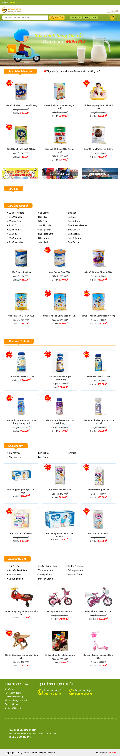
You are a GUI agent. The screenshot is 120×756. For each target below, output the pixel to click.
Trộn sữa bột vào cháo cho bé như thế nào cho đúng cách (73, 71)
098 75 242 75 (52, 693)
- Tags (6, 704)
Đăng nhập (90, 17)
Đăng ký (76, 17)
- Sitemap (14, 704)
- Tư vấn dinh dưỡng (12, 693)
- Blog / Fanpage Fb (12, 708)
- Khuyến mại (9, 689)
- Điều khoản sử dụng (13, 696)
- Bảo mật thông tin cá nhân (16, 700)
